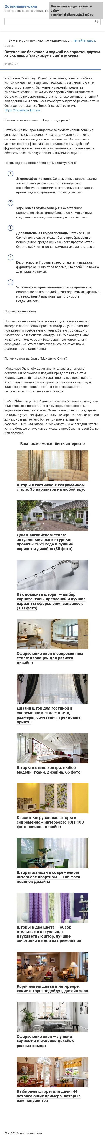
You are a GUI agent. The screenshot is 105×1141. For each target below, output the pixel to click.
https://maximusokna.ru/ (22, 110)
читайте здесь (84, 40)
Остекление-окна (21, 6)
